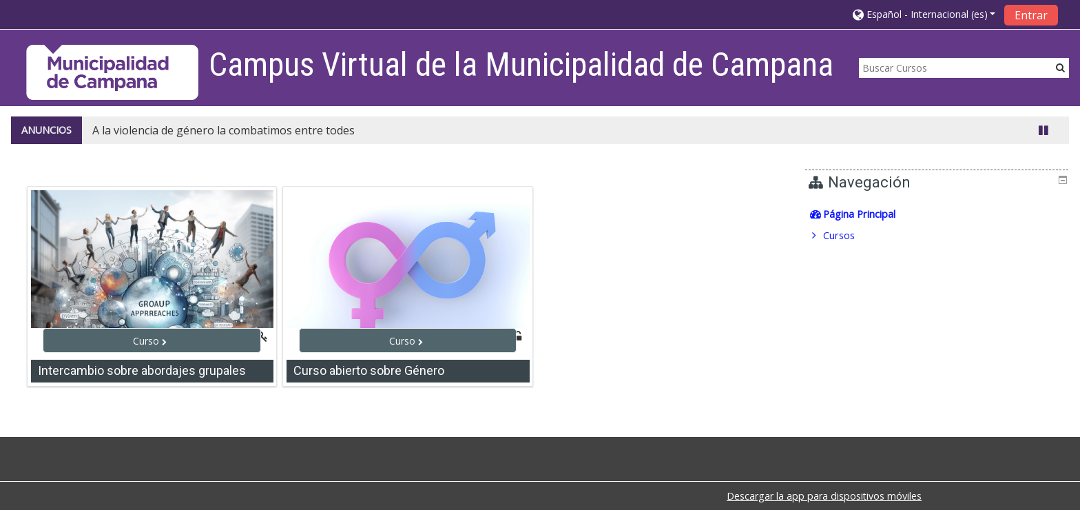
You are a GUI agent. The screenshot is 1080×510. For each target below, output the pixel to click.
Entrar (1031, 15)
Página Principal (869, 214)
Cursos (848, 235)
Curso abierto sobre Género (368, 370)
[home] (112, 72)
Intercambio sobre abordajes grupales (142, 370)
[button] (924, 14)
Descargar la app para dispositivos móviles (824, 495)
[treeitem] (938, 214)
